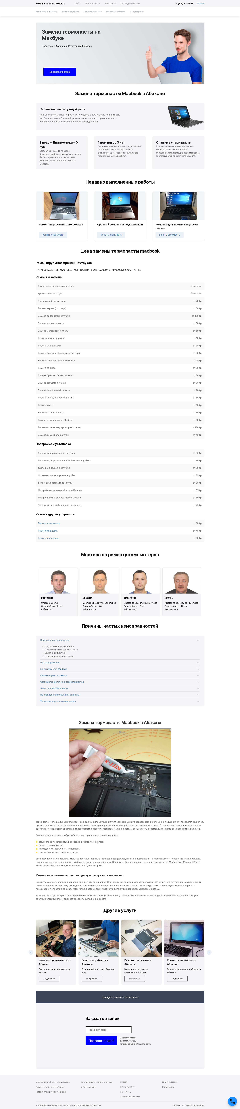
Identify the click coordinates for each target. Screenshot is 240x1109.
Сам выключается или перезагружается (62, 681)
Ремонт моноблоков (115, 12)
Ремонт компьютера (49, 523)
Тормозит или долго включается (58, 701)
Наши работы (92, 4)
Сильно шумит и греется (53, 675)
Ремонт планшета (48, 530)
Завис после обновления (54, 688)
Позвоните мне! (101, 1040)
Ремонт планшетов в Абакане (51, 1092)
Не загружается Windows (53, 669)
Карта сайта (168, 1087)
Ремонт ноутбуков (70, 12)
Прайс (77, 4)
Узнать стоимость (52, 234)
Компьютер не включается (54, 640)
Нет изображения (50, 662)
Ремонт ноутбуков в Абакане (50, 1087)
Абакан (200, 3)
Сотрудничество (130, 4)
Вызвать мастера (60, 71)
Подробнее (49, 978)
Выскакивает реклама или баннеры (59, 694)
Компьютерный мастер (47, 12)
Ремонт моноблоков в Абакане (96, 1082)
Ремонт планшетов (93, 12)
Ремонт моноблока (48, 538)
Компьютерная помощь (50, 3)
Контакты (110, 4)
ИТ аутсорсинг (136, 12)
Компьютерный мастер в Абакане (53, 1082)
